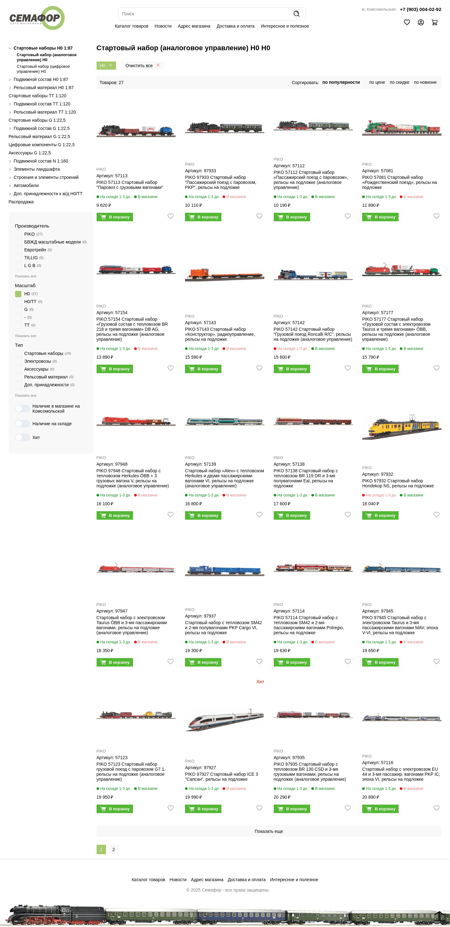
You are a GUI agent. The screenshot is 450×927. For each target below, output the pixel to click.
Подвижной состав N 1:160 (41, 160)
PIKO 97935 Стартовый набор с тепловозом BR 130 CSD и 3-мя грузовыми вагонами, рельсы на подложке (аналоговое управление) (310, 772)
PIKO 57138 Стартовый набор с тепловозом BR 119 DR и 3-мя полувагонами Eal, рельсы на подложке (306, 478)
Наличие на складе (43, 423)
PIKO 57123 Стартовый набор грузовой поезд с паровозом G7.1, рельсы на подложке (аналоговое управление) (131, 772)
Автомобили (26, 185)
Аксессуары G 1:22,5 (30, 152)
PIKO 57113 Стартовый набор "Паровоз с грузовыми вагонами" (130, 185)
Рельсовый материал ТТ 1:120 (45, 112)
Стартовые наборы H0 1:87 (43, 48)
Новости (163, 26)
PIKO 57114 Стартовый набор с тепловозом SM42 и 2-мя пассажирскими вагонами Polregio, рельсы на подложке (309, 625)
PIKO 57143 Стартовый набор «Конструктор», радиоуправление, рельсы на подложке (220, 334)
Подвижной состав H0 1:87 (41, 79)
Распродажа (21, 201)
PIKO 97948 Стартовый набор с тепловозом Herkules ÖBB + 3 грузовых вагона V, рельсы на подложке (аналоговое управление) (133, 478)
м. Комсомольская (378, 9)
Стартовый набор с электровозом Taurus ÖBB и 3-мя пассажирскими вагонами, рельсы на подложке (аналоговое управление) (132, 625)
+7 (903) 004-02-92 (420, 9)
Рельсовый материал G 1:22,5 (39, 136)
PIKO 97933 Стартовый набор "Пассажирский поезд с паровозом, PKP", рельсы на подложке (221, 182)
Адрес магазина (194, 26)
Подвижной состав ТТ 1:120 (42, 103)
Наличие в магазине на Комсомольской (47, 409)
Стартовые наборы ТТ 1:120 (37, 95)
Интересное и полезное (285, 26)
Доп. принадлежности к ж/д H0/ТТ (48, 193)
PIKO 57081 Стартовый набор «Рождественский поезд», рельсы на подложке (399, 182)
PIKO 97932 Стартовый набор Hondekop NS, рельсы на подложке (398, 483)
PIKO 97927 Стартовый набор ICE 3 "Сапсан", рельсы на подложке (221, 777)
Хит (27, 437)
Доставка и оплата (236, 26)
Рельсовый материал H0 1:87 (44, 87)
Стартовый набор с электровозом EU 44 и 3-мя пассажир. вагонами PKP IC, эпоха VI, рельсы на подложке (401, 774)
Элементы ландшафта (37, 169)
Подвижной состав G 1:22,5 (42, 128)
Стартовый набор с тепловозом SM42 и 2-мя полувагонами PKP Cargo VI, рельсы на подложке (223, 627)
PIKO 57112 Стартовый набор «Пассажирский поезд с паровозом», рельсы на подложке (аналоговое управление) (311, 180)
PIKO (101, 169)
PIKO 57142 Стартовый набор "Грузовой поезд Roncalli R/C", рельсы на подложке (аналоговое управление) (313, 334)
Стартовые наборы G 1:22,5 (37, 120)
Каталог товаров (131, 26)
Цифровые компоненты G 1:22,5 (42, 144)
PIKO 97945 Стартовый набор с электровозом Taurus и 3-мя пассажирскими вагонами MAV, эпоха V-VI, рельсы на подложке (400, 625)
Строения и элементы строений (46, 177)
